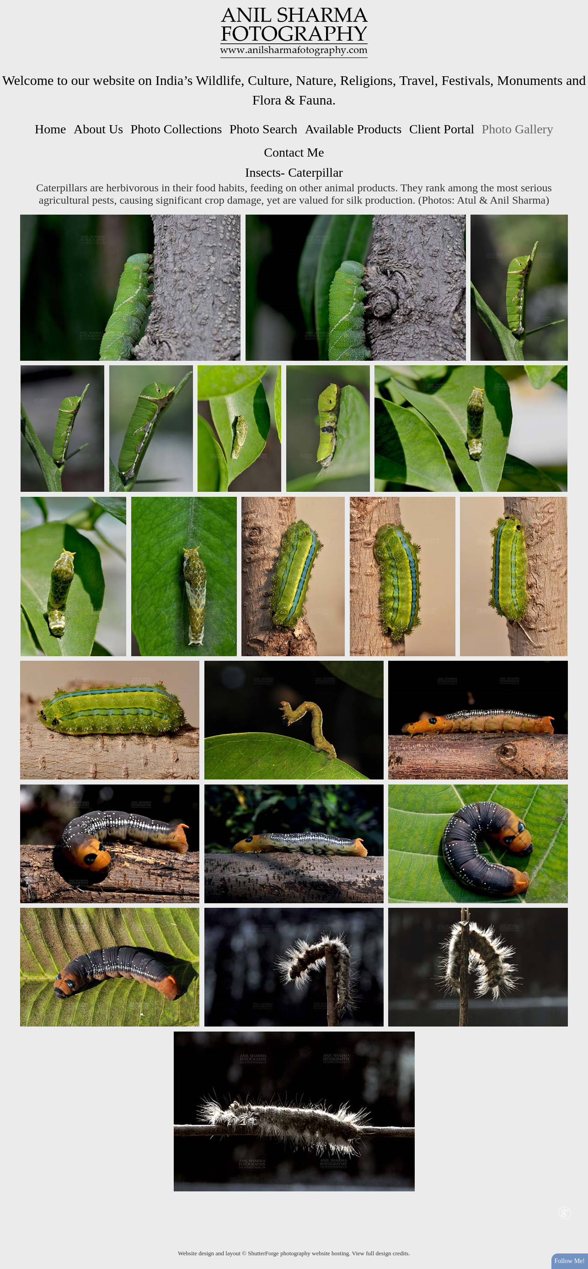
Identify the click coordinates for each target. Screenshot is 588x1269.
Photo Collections (176, 129)
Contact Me (294, 152)
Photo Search (264, 129)
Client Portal (441, 129)
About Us (98, 129)
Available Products (353, 129)
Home (50, 129)
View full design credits (380, 1253)
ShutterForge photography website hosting (298, 1253)
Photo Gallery (517, 129)
